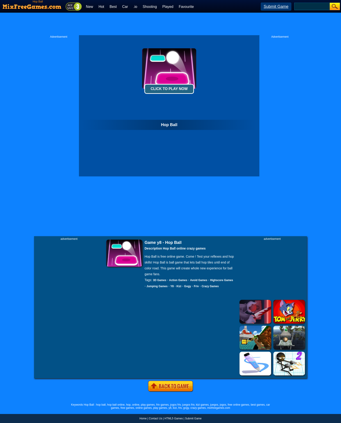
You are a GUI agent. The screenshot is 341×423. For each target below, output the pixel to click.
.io (135, 7)
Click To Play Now (169, 89)
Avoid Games (198, 280)
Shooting (150, 7)
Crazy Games (210, 286)
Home (143, 418)
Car (125, 7)
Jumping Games (157, 286)
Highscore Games (221, 280)
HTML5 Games (173, 418)
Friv (196, 286)
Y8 (172, 286)
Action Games (178, 280)
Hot (101, 7)
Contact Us (155, 418)
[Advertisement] (170, 24)
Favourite (186, 7)
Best (113, 7)
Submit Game (276, 6)
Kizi (179, 286)
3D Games (159, 280)
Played (167, 7)
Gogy (187, 286)
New (89, 7)
